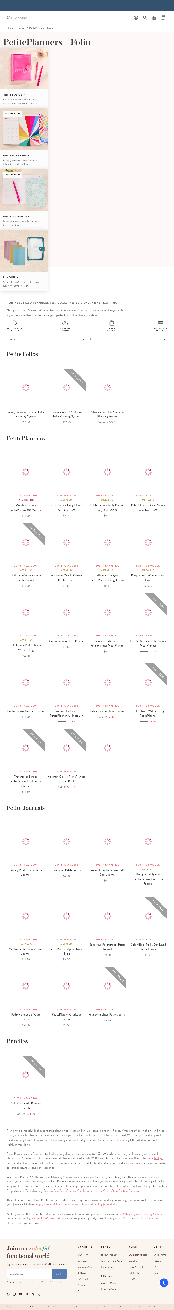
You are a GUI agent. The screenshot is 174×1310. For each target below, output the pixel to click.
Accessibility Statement (158, 1306)
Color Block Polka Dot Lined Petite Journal (148, 946)
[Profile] (136, 18)
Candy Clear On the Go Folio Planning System (26, 414)
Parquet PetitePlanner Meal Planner (148, 577)
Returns (157, 1261)
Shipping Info (160, 1255)
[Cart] (154, 18)
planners (121, 1140)
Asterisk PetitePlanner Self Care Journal (107, 872)
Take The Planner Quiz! (112, 1261)
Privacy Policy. (57, 1281)
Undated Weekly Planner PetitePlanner (26, 577)
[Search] (145, 18)
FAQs (156, 1267)
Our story (83, 1255)
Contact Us (159, 1273)
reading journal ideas (106, 1204)
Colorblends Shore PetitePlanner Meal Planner (107, 643)
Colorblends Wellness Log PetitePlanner (148, 713)
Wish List (133, 1261)
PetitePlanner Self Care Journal (25, 1016)
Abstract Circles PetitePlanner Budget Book (66, 778)
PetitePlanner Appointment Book (67, 951)
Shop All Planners (109, 1255)
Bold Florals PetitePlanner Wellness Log (26, 647)
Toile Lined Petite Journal (66, 870)
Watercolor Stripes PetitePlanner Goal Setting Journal (25, 781)
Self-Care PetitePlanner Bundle (26, 1105)
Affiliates (82, 1273)
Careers (81, 1285)
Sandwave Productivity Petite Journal (107, 946)
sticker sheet (133, 1163)
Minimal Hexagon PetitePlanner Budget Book (107, 577)
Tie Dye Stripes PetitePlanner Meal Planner (148, 643)
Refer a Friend (136, 1267)
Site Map (133, 1279)
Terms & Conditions (43, 1281)
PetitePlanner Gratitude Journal (66, 1016)
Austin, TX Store (108, 1283)
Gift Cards (134, 1273)
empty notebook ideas (48, 1204)
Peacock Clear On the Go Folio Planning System (66, 414)
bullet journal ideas (75, 1204)
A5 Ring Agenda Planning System (141, 1213)
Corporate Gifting (86, 1267)
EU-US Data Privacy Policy (113, 1306)
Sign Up (59, 1274)
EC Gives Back (85, 1279)
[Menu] (163, 18)
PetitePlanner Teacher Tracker (25, 711)
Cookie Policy (91, 1306)
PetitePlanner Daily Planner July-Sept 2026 (107, 507)
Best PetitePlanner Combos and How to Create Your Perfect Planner (95, 1190)
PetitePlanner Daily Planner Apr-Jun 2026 (66, 507)
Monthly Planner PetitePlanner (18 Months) (26, 507)
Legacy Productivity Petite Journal (26, 872)
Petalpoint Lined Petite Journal (107, 1014)
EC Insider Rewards (138, 1255)
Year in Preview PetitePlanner (67, 641)
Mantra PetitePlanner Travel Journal (25, 951)
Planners (21, 28)
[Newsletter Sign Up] (29, 1274)
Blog (80, 1291)
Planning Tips (107, 1267)
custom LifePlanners (43, 1218)
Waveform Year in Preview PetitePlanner (66, 577)
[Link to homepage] (17, 17)
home (10, 28)
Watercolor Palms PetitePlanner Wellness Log (66, 713)
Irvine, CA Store (108, 1289)
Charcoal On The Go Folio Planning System (107, 414)
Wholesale (82, 1261)
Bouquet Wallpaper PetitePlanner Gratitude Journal (148, 879)
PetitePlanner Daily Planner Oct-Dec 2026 (148, 507)
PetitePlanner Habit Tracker (107, 711)
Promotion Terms (136, 1306)
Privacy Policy (75, 1306)
